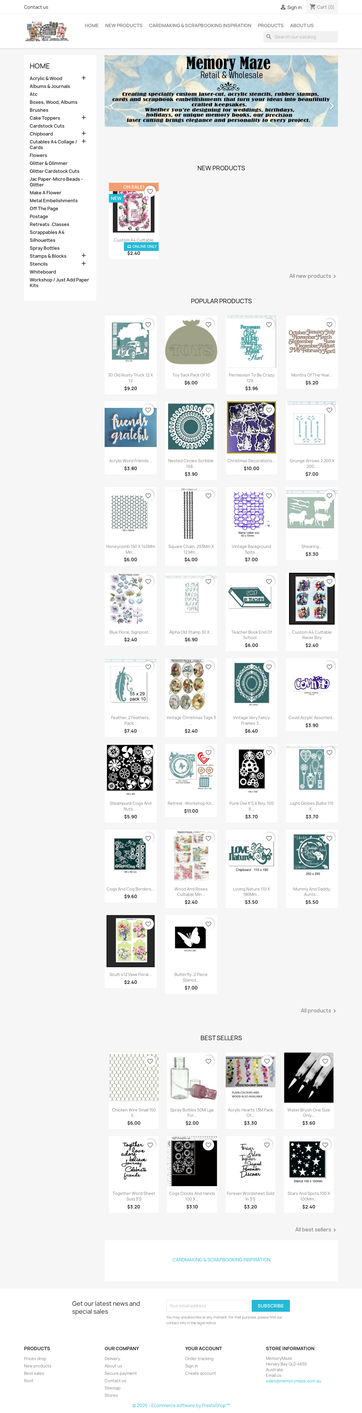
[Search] (300, 36)
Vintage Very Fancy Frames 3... (251, 720)
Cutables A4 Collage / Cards (53, 144)
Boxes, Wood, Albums (53, 102)
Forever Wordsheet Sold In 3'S (250, 1196)
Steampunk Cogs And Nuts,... (131, 806)
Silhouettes (42, 240)
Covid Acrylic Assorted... (311, 717)
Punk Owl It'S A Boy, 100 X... (251, 806)
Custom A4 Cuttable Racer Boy (312, 634)
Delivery (112, 1358)
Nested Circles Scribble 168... (191, 463)
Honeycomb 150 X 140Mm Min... (130, 549)
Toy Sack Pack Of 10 (191, 375)
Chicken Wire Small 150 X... (134, 1112)
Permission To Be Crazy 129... (251, 377)
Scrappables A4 (47, 232)
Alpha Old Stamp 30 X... (191, 632)
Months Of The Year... (312, 375)
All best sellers (316, 1230)
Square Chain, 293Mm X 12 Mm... (191, 549)
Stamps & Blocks (48, 256)
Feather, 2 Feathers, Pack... (130, 720)
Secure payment (121, 1373)
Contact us (36, 7)
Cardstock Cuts (47, 126)
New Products (124, 25)
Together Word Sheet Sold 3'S (134, 1196)
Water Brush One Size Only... (308, 1112)
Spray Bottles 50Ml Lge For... (192, 1112)
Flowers (38, 155)
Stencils (39, 264)
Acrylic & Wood (46, 78)
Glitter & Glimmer (49, 163)
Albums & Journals (50, 86)
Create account (200, 1373)
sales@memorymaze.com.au (293, 1381)
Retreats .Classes (49, 224)
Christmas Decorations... (251, 460)
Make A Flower (45, 193)
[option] (221, 103)
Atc (33, 94)
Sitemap (112, 1388)
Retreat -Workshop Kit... (191, 803)
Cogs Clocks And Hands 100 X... (192, 1196)
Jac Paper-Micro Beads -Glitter (56, 182)
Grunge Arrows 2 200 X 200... (312, 463)
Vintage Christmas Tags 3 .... (191, 720)
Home (92, 25)
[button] (122, 103)
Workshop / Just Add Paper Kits (59, 283)
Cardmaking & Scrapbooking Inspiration (200, 25)
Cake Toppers (45, 118)
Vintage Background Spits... (251, 549)
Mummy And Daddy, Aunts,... (312, 891)
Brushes (39, 110)
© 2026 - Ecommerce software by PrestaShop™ (181, 1405)
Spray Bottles (45, 248)
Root (28, 1380)
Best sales (34, 1373)
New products (37, 1366)
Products (271, 25)
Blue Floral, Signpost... (130, 632)
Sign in (191, 1366)
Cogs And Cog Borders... (131, 889)
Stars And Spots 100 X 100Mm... (309, 1196)
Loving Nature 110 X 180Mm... (251, 891)
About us (302, 25)
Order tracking (199, 1358)
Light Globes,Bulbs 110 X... (311, 806)
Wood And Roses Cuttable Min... (191, 891)
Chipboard (41, 134)
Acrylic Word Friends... (130, 460)
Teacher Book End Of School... (251, 634)
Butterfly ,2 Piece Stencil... (191, 977)
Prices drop (35, 1358)
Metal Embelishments (54, 201)
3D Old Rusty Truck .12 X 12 (130, 377)
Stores (111, 1395)
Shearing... (311, 546)
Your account (203, 1348)
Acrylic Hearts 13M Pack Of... (250, 1112)
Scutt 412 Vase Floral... (130, 974)
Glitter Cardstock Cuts (54, 171)
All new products (313, 276)
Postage (39, 217)
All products (319, 1011)
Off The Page (44, 209)
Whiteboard (43, 272)
